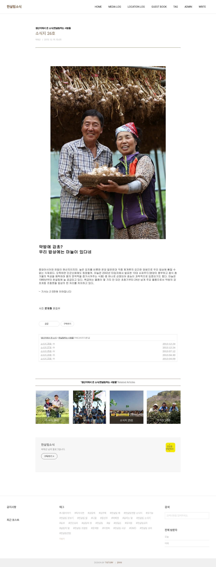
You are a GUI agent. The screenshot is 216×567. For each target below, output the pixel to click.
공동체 (92, 513)
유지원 (129, 523)
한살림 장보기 (67, 518)
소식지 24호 (46, 355)
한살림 (100, 523)
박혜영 (116, 518)
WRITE (202, 6)
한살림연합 (66, 533)
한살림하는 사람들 (66, 338)
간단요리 (74, 523)
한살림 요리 (146, 528)
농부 (63, 523)
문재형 (95, 528)
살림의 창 (87, 523)
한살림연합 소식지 (133, 513)
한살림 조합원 (81, 528)
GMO (133, 528)
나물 (94, 518)
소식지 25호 (46, 351)
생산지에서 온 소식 (49, 338)
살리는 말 (128, 518)
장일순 (118, 523)
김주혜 (103, 513)
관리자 (119, 562)
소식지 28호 (46, 344)
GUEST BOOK (159, 6)
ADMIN (188, 6)
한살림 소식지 (144, 518)
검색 (206, 515)
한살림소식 (14, 7)
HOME (98, 6)
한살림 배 (115, 513)
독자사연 (80, 513)
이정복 (107, 528)
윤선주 (105, 518)
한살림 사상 (120, 528)
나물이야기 (66, 513)
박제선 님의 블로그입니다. (53, 449)
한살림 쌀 (83, 518)
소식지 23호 (46, 358)
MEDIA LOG (115, 6)
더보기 (61, 539)
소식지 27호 (46, 347)
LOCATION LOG (136, 6)
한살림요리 (142, 523)
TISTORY (109, 562)
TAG (175, 6)
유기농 (150, 513)
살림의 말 (65, 528)
